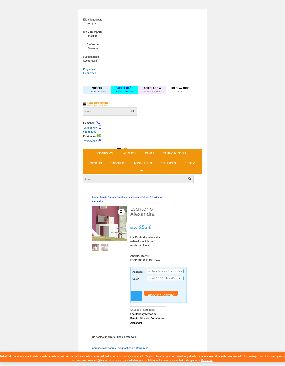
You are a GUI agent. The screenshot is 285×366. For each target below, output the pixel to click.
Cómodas (95, 163)
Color (136, 278)
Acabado (138, 271)
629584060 (89, 131)
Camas (149, 153)
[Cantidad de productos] (136, 296)
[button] (121, 212)
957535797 (90, 127)
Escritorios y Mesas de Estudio (133, 197)
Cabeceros (129, 153)
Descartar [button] (207, 360)
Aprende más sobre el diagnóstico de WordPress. (120, 348)
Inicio (95, 197)
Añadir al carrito (161, 294)
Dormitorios (104, 153)
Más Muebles (143, 163)
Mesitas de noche (175, 153)
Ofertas (190, 163)
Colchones (168, 163)
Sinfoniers (118, 163)
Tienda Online (107, 197)
